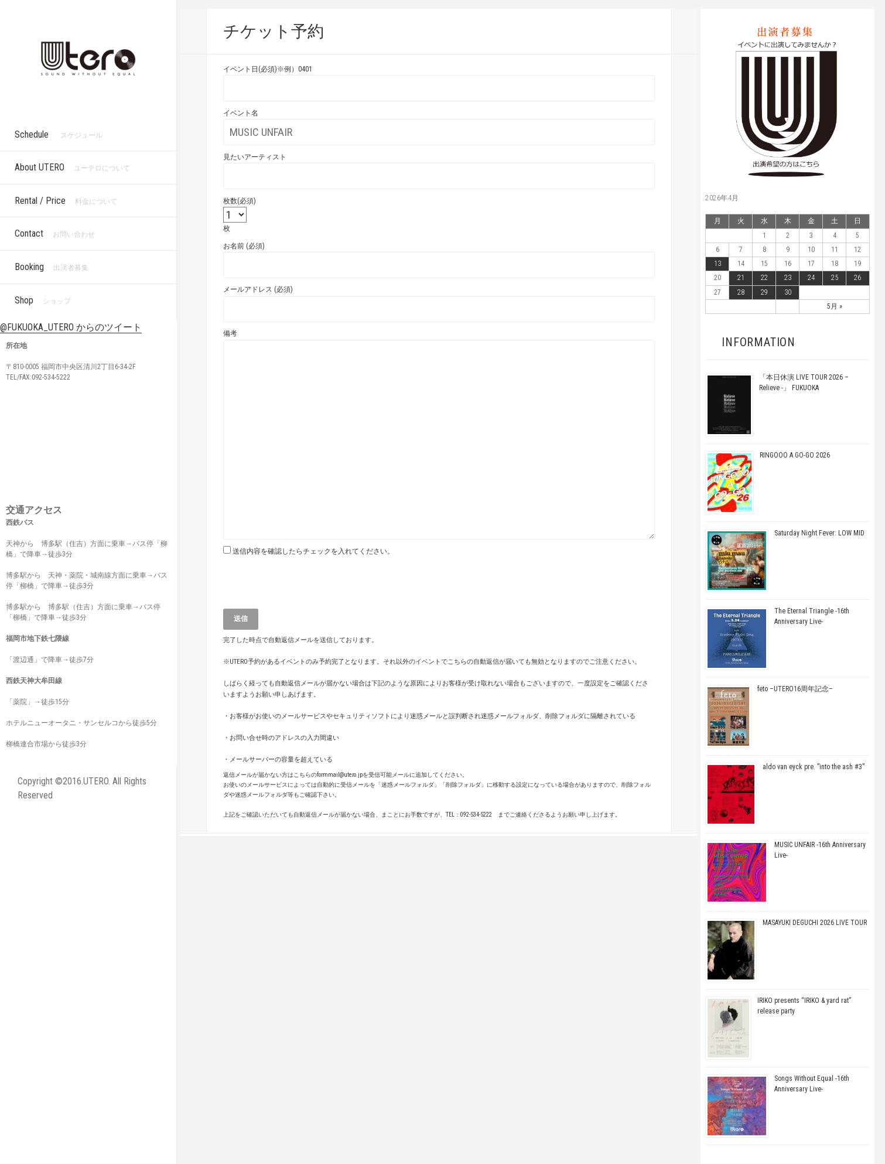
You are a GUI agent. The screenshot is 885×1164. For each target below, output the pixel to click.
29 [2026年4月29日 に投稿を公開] (764, 292)
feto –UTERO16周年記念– (795, 689)
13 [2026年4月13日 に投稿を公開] (717, 264)
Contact (55, 233)
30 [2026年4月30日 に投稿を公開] (787, 292)
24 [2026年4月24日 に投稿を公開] (811, 278)
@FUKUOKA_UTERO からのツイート (71, 327)
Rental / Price (66, 200)
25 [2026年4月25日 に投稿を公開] (834, 278)
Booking (51, 266)
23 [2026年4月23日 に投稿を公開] (787, 278)
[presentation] (312, 586)
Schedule (58, 134)
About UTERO (72, 167)
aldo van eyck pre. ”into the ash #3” (814, 767)
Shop (43, 300)
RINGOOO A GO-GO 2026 (795, 455)
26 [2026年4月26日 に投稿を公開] (857, 278)
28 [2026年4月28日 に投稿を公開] (740, 292)
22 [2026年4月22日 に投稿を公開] (764, 278)
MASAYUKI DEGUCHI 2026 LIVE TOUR (815, 923)
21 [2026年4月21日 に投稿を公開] (740, 278)
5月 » (834, 306)
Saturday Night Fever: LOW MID (819, 533)
